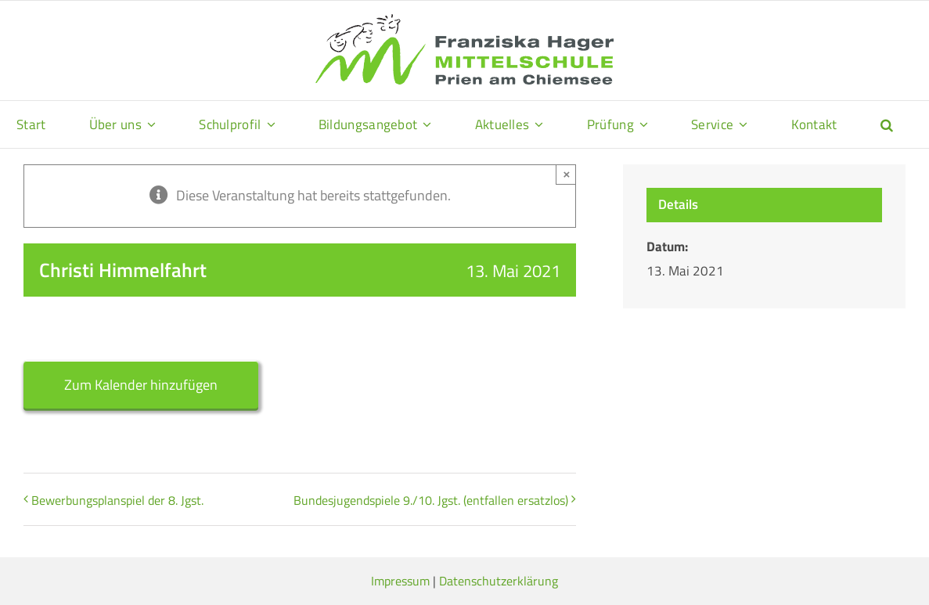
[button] (887, 124)
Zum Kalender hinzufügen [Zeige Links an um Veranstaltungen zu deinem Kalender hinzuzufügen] (141, 384)
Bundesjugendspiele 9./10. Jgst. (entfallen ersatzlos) (430, 500)
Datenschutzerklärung (498, 580)
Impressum (400, 580)
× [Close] (566, 174)
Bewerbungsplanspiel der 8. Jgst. (117, 500)
